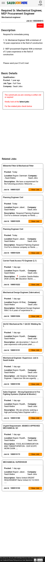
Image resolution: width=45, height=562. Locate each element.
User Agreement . (27, 560)
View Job (35, 190)
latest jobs (24, 102)
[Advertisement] (22, 131)
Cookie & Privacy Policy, (10, 560)
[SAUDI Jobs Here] (17, 4)
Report (40, 25)
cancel (40, 560)
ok (35, 560)
